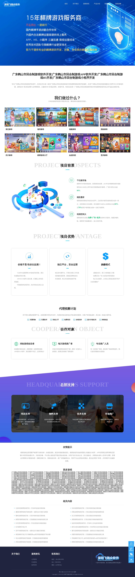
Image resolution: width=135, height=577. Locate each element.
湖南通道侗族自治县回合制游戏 (73, 487)
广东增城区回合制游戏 (41, 481)
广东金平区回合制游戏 (83, 475)
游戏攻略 (118, 4)
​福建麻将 (72, 129)
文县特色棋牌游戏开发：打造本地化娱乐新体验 (30, 508)
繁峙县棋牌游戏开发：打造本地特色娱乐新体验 (30, 515)
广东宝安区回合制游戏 (115, 476)
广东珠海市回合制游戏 (67, 476)
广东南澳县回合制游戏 (115, 473)
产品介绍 (97, 4)
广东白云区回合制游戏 (25, 482)
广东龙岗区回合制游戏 (99, 476)
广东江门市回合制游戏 (115, 472)
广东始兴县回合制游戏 (73, 479)
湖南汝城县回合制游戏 (95, 493)
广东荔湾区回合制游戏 (89, 482)
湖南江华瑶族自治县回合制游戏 (76, 490)
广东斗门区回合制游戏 (35, 476)
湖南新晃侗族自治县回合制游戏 (31, 488)
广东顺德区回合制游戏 (51, 473)
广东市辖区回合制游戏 (105, 482)
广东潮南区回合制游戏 (35, 475)
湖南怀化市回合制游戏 (57, 490)
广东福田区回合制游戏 (35, 478)
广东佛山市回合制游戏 (99, 473)
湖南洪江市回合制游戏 (54, 487)
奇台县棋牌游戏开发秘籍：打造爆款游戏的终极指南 (32, 538)
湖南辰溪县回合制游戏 (104, 488)
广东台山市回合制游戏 (51, 472)
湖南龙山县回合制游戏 (25, 484)
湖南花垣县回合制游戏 (89, 484)
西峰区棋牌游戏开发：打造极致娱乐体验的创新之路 (88, 542)
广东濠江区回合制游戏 (67, 475)
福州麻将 (40, 129)
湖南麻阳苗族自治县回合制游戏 (53, 488)
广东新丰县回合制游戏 (115, 478)
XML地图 (73, 572)
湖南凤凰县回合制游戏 (105, 484)
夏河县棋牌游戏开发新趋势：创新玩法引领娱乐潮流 (88, 530)
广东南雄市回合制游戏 (83, 478)
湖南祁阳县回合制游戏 (94, 491)
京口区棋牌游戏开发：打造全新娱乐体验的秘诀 (86, 515)
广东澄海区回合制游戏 (19, 475)
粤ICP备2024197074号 (65, 572)
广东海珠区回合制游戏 (57, 482)
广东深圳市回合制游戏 (67, 478)
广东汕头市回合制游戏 (115, 475)
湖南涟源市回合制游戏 (68, 485)
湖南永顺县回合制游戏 (41, 484)
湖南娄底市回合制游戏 (38, 487)
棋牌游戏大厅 (42, 155)
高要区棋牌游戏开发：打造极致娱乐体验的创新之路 (88, 534)
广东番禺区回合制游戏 (105, 481)
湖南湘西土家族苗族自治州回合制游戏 (47, 485)
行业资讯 (34, 562)
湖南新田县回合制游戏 (95, 490)
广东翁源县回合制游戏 (41, 479)
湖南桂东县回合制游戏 (79, 493)
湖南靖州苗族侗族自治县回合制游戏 (97, 487)
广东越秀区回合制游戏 (73, 482)
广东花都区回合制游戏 (89, 481)
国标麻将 (104, 129)
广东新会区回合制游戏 (67, 472)
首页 (66, 4)
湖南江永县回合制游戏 (31, 491)
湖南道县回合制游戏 (47, 491)
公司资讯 (34, 559)
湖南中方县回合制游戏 (25, 490)
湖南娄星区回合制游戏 (22, 487)
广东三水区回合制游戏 (35, 473)
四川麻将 (9, 155)
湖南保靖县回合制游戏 (73, 484)
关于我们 (76, 4)
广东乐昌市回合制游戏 (99, 478)
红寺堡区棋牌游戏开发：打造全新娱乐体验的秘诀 (31, 523)
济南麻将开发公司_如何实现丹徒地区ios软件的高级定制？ (90, 538)
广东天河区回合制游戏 (41, 482)
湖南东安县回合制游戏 (78, 491)
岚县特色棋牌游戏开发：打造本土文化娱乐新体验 (87, 523)
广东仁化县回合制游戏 (57, 479)
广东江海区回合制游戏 (83, 472)
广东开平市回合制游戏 (35, 472)
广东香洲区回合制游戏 (51, 476)
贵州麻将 (104, 155)
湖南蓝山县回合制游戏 (111, 490)
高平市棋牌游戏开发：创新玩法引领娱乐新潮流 (30, 530)
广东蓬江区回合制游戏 (99, 472)
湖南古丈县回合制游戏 (57, 484)
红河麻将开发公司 (21, 527)
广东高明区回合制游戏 (19, 473)
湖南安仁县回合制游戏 (63, 493)
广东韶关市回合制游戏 (25, 481)
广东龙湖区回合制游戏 (99, 475)
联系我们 (108, 4)
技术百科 (34, 565)
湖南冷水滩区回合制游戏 (111, 491)
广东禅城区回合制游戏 (83, 473)
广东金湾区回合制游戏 (19, 476)
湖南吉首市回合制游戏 (25, 485)
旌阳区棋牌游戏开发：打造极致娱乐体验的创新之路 (32, 519)
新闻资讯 (86, 4)
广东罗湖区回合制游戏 (51, 478)
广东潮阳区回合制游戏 (51, 475)
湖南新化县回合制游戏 (101, 485)
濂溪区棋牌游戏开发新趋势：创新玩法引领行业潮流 (32, 512)
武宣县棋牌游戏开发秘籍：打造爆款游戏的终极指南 (32, 542)
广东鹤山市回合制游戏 (19, 472)
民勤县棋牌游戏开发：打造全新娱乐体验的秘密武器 (88, 512)
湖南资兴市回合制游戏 (47, 493)
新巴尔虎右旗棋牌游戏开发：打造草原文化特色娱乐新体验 (90, 527)
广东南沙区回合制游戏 (73, 481)
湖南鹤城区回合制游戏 (41, 490)
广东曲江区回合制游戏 (89, 479)
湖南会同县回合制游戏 (72, 488)
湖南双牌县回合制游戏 (62, 491)
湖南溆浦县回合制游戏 (88, 488)
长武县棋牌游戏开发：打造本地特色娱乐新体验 (86, 508)
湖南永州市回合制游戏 (31, 493)
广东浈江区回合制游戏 (105, 479)
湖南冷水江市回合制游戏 (85, 485)
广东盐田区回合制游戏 (83, 476)
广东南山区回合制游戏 (19, 478)
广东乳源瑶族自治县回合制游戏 (22, 479)
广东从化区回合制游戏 (57, 481)
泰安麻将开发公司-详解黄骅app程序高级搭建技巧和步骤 (33, 534)
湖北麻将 (9, 129)
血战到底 (72, 155)
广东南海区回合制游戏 (67, 473)
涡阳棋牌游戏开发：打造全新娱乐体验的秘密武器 (87, 519)
